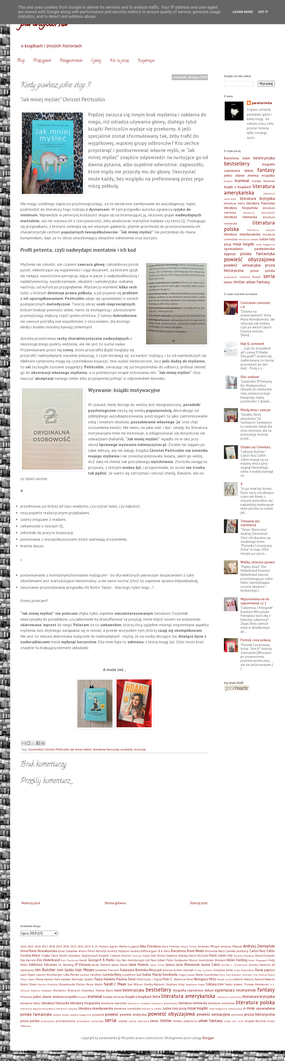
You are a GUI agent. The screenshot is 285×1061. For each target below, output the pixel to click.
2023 (88, 946)
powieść (112, 1014)
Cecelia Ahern (30, 955)
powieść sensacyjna (242, 265)
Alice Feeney (170, 946)
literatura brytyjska (257, 198)
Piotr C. (168, 979)
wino (241, 1021)
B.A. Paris (164, 951)
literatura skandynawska (242, 234)
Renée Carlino (225, 979)
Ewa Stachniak (69, 960)
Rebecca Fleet (183, 979)
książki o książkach (237, 187)
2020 (66, 946)
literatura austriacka (229, 997)
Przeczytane (42, 61)
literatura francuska (106, 749)
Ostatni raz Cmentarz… (256, 447)
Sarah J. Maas (115, 983)
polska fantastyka (257, 253)
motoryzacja (235, 1008)
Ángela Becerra (255, 1021)
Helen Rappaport (257, 960)
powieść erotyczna (133, 1014)
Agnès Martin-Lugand (124, 946)
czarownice (232, 171)
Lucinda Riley (112, 974)
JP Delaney (83, 964)
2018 (52, 946)
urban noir (230, 1021)
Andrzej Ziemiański (259, 945)
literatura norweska (221, 1003)
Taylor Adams (234, 984)
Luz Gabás (144, 974)
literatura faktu (234, 203)
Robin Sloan (28, 984)
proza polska (262, 271)
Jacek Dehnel (101, 965)
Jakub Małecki (139, 964)
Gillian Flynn (165, 960)
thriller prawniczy (185, 1021)
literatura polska (255, 1002)
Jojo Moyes (84, 969)
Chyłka (45, 955)
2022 (81, 946)
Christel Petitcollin (57, 749)
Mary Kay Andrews (230, 974)
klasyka (228, 181)
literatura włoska (248, 239)
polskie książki (61, 1014)
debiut (248, 171)
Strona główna (115, 903)
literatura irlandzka (113, 1003)
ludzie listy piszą (174, 1008)
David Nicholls (198, 955)
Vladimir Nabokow (41, 990)
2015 (30, 946)
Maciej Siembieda (164, 974)
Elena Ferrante (265, 955)
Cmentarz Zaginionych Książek (88, 955)
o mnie (249, 1008)
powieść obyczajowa (249, 259)
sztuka (122, 1021)
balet (246, 158)
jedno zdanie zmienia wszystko (249, 175)
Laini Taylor (27, 974)
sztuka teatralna (139, 1021)
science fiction (250, 277)
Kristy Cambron (204, 970)
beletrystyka (264, 157)
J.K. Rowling (66, 965)
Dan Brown (158, 955)
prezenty (237, 1014)
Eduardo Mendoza (244, 955)
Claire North (59, 955)
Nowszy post (31, 903)
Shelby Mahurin (154, 984)
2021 (73, 946)
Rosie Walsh (94, 984)
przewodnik (230, 277)
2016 (38, 946)
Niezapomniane (71, 61)
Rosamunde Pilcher (72, 984)
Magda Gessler (186, 974)
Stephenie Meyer (195, 984)
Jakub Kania (119, 965)
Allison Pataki (188, 946)
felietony (26, 997)
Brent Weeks (195, 951)
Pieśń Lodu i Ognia (149, 979)
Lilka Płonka (71, 974)
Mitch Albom (27, 979)
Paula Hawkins (105, 979)
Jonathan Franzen (107, 970)
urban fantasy (258, 281)
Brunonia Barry (215, 951)
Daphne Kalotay (177, 955)
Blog (20, 61)
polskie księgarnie (80, 1014)
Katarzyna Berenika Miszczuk (141, 970)
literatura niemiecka (240, 217)
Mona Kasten (45, 979)
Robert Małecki (265, 979)
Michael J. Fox (250, 974)
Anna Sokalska (67, 951)
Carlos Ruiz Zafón (262, 951)
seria (269, 276)
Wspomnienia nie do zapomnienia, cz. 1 (254, 601)
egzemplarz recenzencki (235, 990)
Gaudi (83, 960)
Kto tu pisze (119, 61)
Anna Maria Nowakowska (38, 951)
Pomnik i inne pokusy (255, 640)
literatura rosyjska (261, 230)
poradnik (127, 749)
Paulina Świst (126, 979)
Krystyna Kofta (223, 970)
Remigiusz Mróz (205, 979)
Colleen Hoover (120, 955)
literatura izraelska (138, 1003)
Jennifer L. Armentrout (234, 965)
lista (156, 996)
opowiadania (233, 249)
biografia (268, 164)
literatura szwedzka (127, 1008)
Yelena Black (104, 990)
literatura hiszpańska (241, 208)
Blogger (208, 1038)
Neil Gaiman (63, 979)
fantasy (266, 169)
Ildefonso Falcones (43, 964)
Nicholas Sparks (83, 979)
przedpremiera (66, 1021)
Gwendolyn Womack (212, 960)
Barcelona (231, 158)
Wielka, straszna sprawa (257, 562)
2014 (23, 946)
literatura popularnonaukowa (37, 1008)
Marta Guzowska (207, 974)
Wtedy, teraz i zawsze (255, 410)
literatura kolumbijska (259, 212)
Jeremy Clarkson (260, 965)
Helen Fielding (237, 960)
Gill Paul (150, 960)
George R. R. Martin (101, 960)
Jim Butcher (45, 969)
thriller (239, 281)
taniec (228, 282)
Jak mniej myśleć (81, 749)
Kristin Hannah (184, 970)
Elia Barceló (28, 960)
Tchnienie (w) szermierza (250, 523)
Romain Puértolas (48, 984)
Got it (263, 12)
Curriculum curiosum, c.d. (255, 305)
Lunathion (129, 974)
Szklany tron (215, 984)
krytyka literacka (263, 181)
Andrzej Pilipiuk (231, 946)
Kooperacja (145, 61)
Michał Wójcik (267, 974)
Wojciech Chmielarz (80, 990)
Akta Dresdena (150, 946)
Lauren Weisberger (49, 974)
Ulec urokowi (249, 377)
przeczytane (47, 1021)
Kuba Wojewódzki (244, 970)
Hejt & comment (252, 344)
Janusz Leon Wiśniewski (182, 964)
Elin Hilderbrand (48, 960)
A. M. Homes (100, 946)
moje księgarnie (265, 244)
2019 (59, 946)
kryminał (242, 180)
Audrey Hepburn (118, 951)
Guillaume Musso (186, 960)
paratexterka (262, 103)
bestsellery (35, 749)
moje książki (243, 243)
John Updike (65, 970)
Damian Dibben (141, 955)
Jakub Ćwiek (157, 965)
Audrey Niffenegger (144, 951)
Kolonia (168, 970)
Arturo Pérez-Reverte (92, 951)
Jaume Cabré (210, 964)
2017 (45, 946)
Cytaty (96, 61)
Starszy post (198, 903)
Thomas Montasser (256, 984)
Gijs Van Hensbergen (130, 960)
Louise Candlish (91, 974)
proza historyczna (259, 1014)
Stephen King (175, 984)
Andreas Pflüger (209, 946)
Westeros (59, 990)
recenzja (140, 749)
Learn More (243, 12)
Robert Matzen (244, 979)
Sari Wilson (135, 984)
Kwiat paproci (265, 970)
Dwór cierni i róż (221, 955)
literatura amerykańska (249, 189)
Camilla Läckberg (237, 951)
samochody (97, 1021)
